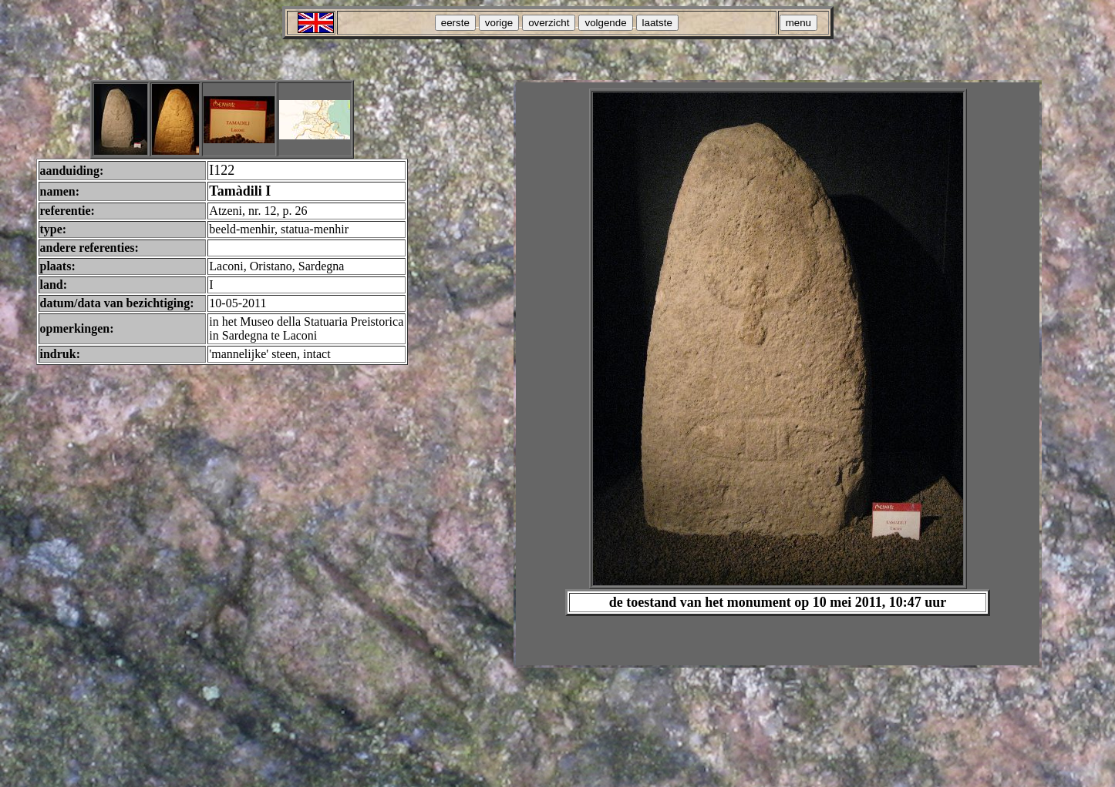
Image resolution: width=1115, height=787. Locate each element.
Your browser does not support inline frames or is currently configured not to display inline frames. (777, 373)
